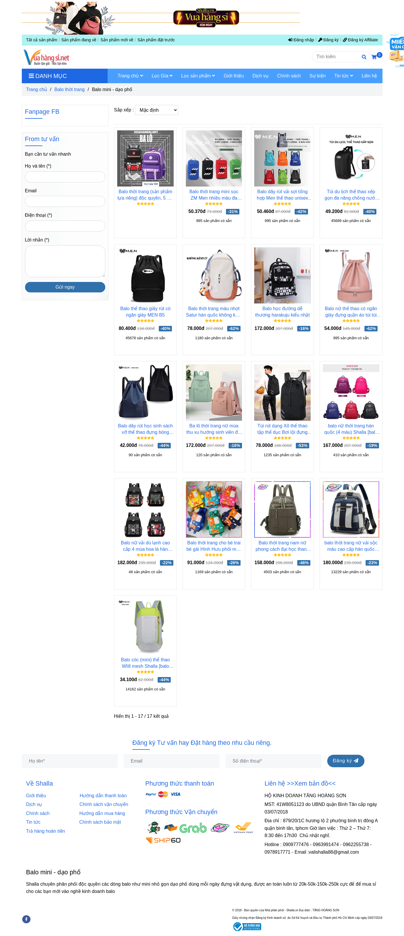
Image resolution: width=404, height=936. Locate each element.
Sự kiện (317, 75)
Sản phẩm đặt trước (156, 40)
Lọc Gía (162, 75)
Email (31, 190)
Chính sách (40, 813)
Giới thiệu (37, 795)
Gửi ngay (65, 287)
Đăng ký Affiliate (360, 40)
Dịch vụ (36, 804)
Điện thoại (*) (38, 215)
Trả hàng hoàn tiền (45, 831)
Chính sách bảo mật (100, 822)
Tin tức (33, 822)
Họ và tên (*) (38, 166)
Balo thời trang (69, 89)
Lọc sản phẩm (198, 75)
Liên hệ (369, 75)
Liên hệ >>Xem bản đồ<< (300, 783)
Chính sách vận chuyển (103, 804)
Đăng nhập (301, 40)
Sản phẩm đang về (79, 40)
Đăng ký (328, 40)
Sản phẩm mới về (116, 40)
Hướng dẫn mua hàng (102, 813)
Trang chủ (36, 89)
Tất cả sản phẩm (41, 40)
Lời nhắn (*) (37, 239)
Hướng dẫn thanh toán (103, 795)
